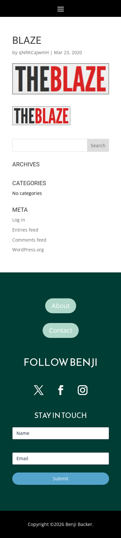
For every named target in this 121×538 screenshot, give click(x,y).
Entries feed (25, 230)
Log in (18, 220)
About (61, 305)
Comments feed (29, 240)
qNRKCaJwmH (34, 52)
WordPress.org (28, 249)
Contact (60, 330)
